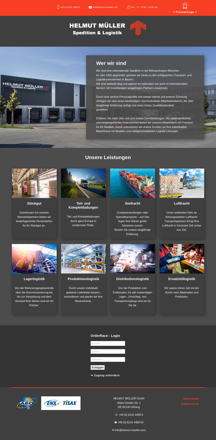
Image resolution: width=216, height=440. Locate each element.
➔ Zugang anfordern (105, 375)
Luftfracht (182, 203)
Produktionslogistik (83, 279)
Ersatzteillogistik (181, 279)
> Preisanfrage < (185, 12)
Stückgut (34, 203)
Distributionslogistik (132, 279)
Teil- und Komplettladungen (83, 205)
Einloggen (98, 367)
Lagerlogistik (34, 279)
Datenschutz (190, 403)
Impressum (191, 398)
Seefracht (132, 203)
